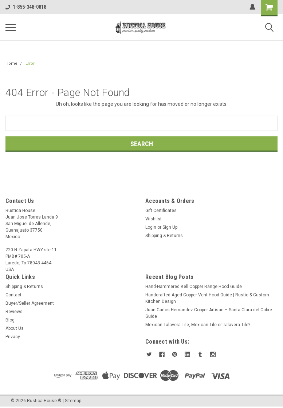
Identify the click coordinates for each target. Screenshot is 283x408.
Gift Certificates (161, 210)
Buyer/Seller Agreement (29, 303)
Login (150, 227)
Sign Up (169, 227)
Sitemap (73, 400)
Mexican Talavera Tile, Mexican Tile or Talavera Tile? (197, 324)
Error (30, 63)
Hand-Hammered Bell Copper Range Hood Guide (193, 286)
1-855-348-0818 (25, 7)
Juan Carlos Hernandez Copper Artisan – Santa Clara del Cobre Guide (208, 313)
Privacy (12, 336)
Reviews (14, 311)
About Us (14, 328)
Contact (13, 294)
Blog (10, 320)
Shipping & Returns (164, 235)
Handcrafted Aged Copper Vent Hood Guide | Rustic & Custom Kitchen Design (207, 298)
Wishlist (153, 218)
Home (11, 63)
